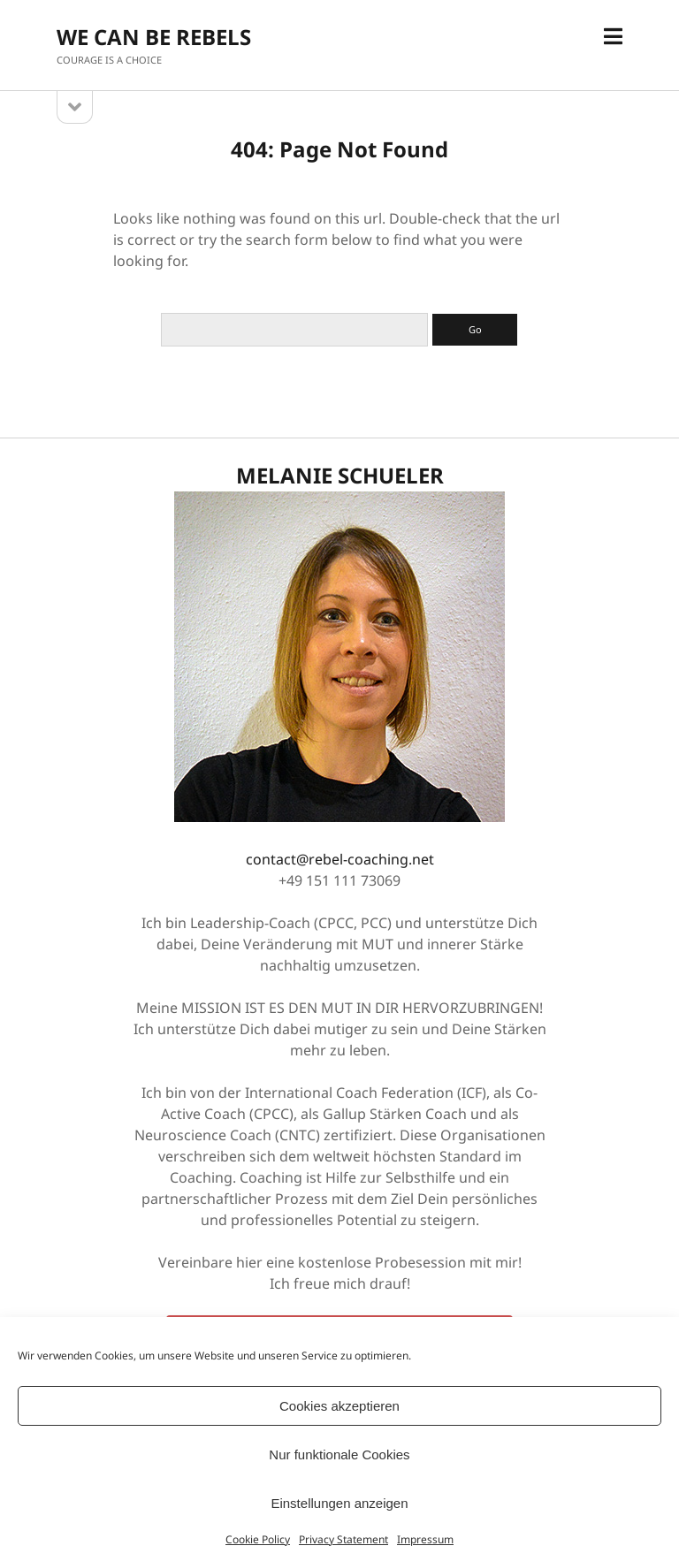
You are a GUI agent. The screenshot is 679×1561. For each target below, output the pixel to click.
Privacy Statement (343, 1539)
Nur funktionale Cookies (339, 1454)
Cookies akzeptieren (339, 1405)
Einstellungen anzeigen (339, 1503)
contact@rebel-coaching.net (340, 859)
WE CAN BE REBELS (154, 36)
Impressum (425, 1539)
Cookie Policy (257, 1539)
